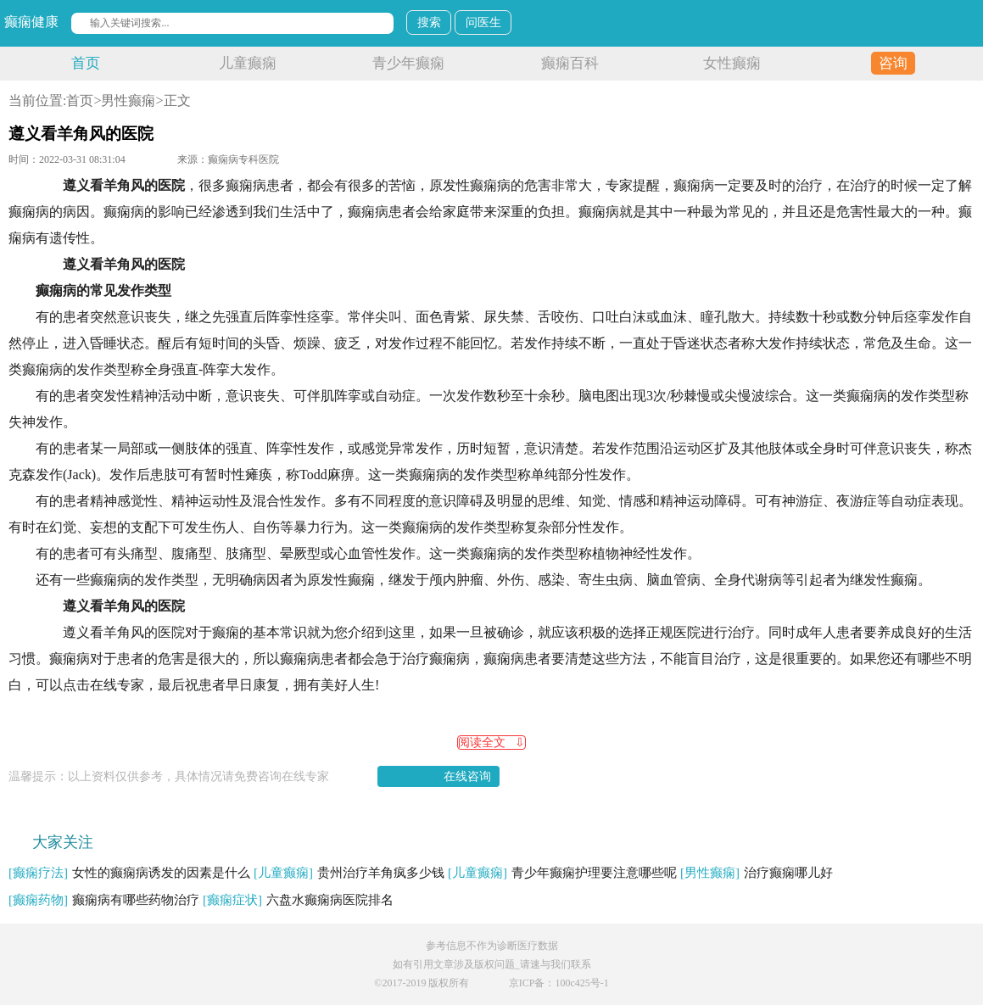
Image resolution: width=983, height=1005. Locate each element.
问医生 (483, 22)
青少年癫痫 (408, 63)
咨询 (893, 63)
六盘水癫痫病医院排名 (298, 900)
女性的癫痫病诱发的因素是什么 (129, 872)
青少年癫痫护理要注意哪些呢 (562, 872)
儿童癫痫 (247, 63)
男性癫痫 (128, 100)
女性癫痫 (732, 63)
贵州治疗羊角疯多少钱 (349, 872)
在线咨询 (467, 776)
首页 (85, 63)
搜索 (429, 22)
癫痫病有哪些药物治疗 (103, 900)
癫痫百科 (570, 63)
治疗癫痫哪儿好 (756, 872)
